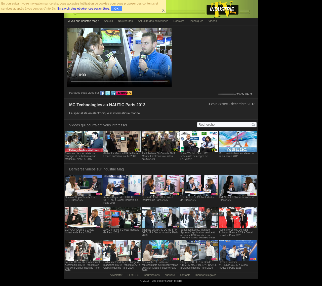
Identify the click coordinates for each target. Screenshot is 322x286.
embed (124, 93)
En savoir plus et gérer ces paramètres (83, 8)
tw (107, 93)
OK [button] (116, 8)
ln (113, 93)
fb (102, 93)
